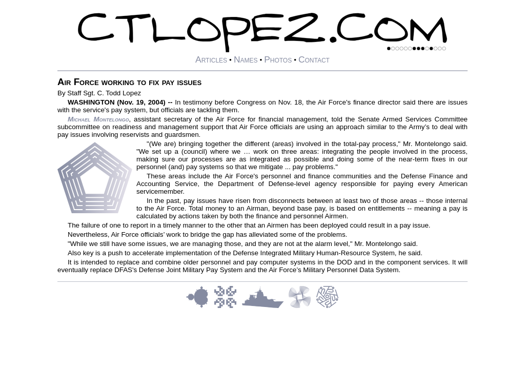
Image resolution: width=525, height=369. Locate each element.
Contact (314, 59)
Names (246, 59)
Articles (211, 59)
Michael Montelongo (98, 119)
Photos (278, 59)
